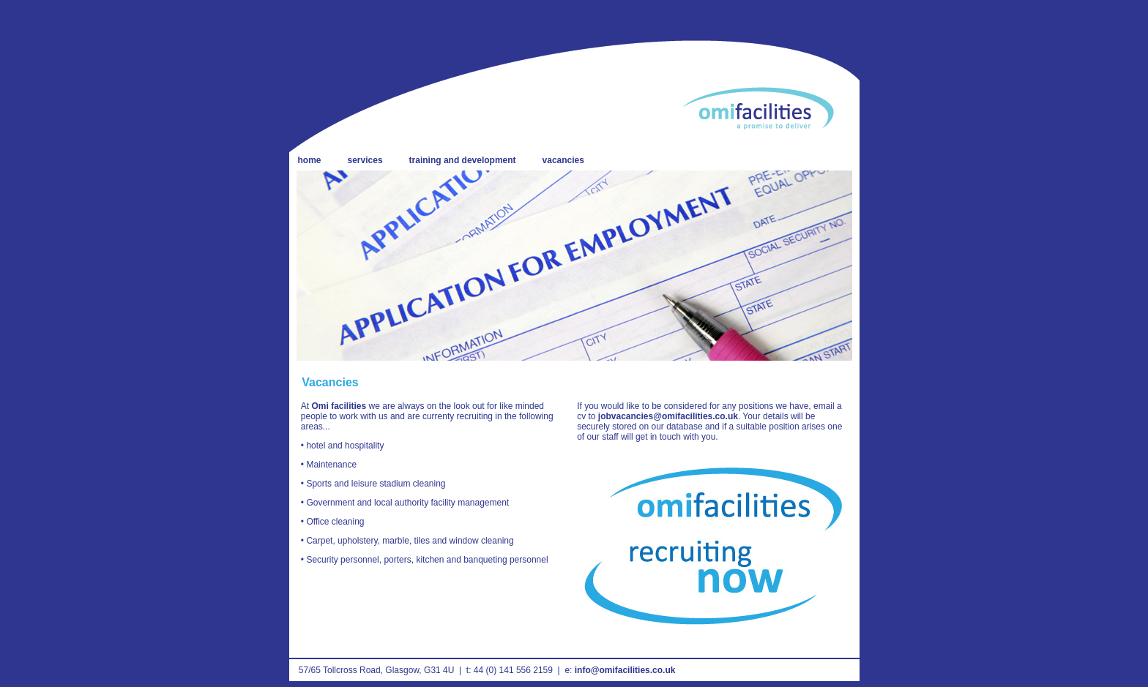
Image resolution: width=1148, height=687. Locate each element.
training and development (462, 160)
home (309, 160)
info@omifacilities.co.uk (625, 670)
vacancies (563, 160)
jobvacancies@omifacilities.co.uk (668, 416)
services (365, 160)
